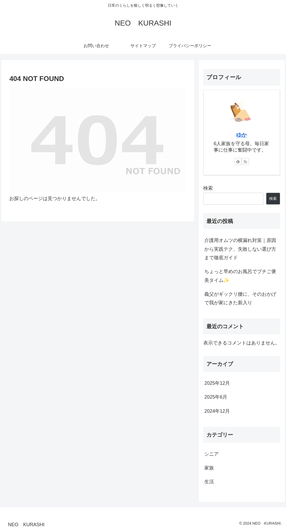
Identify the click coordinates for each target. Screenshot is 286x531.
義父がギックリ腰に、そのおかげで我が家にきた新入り (240, 298)
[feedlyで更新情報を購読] (237, 161)
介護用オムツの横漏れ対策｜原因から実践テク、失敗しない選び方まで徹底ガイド (240, 249)
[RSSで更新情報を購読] (245, 161)
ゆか (241, 135)
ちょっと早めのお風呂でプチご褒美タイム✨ (240, 276)
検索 (208, 188)
